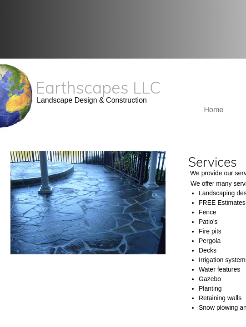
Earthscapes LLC (98, 87)
